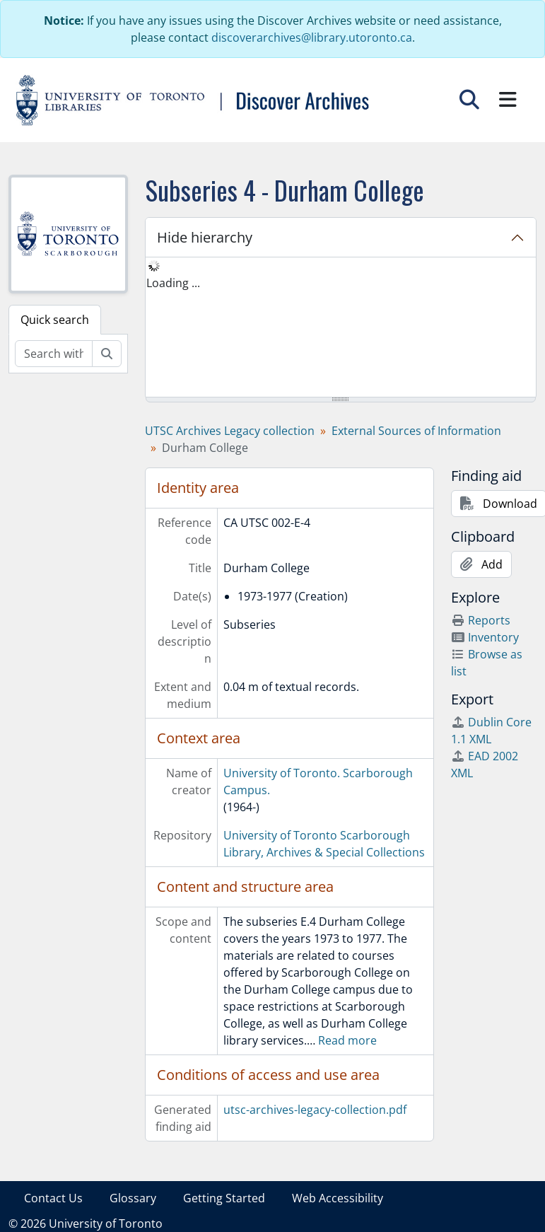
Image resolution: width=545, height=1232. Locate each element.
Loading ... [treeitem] (173, 283)
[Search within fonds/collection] (54, 353)
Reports (480, 620)
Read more (347, 1040)
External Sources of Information (416, 430)
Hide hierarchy (204, 237)
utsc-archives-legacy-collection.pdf (314, 1109)
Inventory (485, 637)
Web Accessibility (337, 1198)
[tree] (341, 328)
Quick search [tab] (54, 319)
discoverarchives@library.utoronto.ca (311, 37)
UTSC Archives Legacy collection (230, 430)
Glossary (133, 1198)
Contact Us (53, 1198)
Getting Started (224, 1198)
